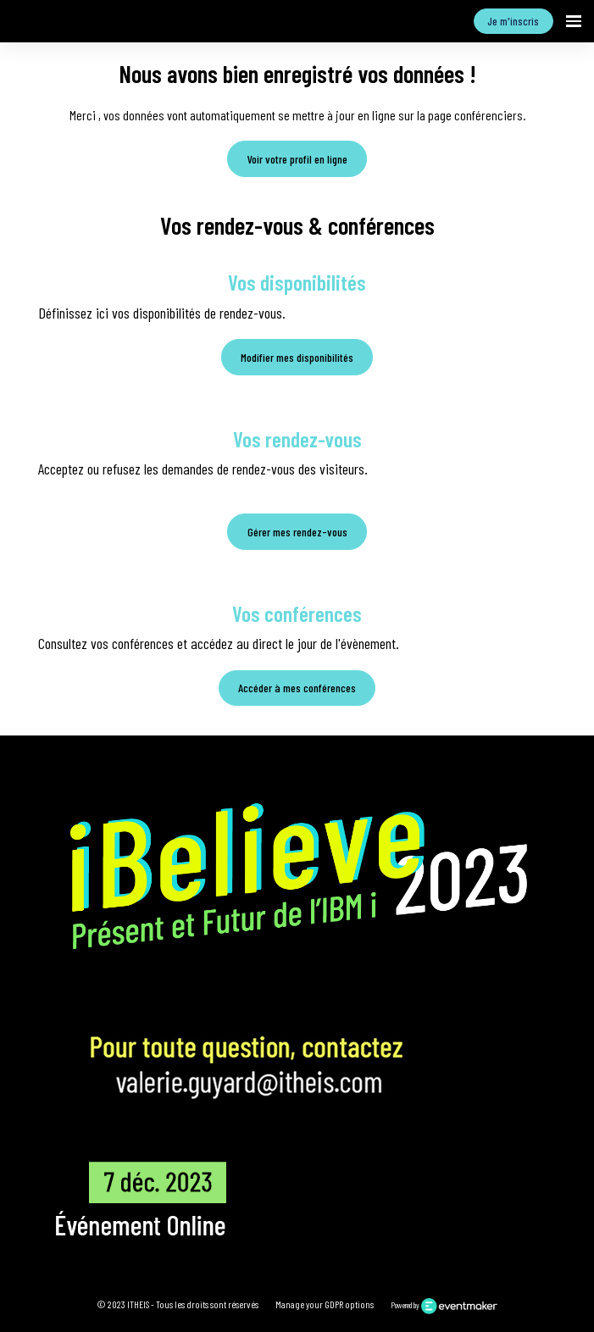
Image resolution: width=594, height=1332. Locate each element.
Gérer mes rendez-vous (297, 531)
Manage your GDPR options (324, 1304)
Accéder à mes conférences (297, 687)
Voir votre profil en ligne (297, 159)
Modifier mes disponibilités (297, 357)
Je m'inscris (513, 21)
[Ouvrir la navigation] (573, 21)
